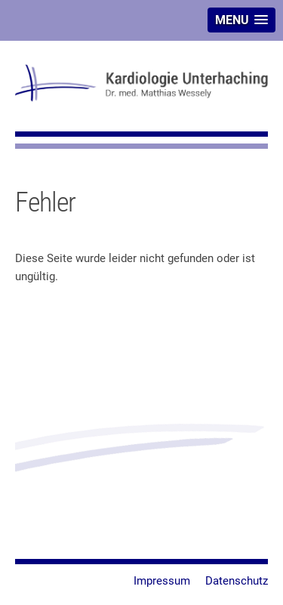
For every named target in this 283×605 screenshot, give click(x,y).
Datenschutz (236, 581)
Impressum (162, 581)
